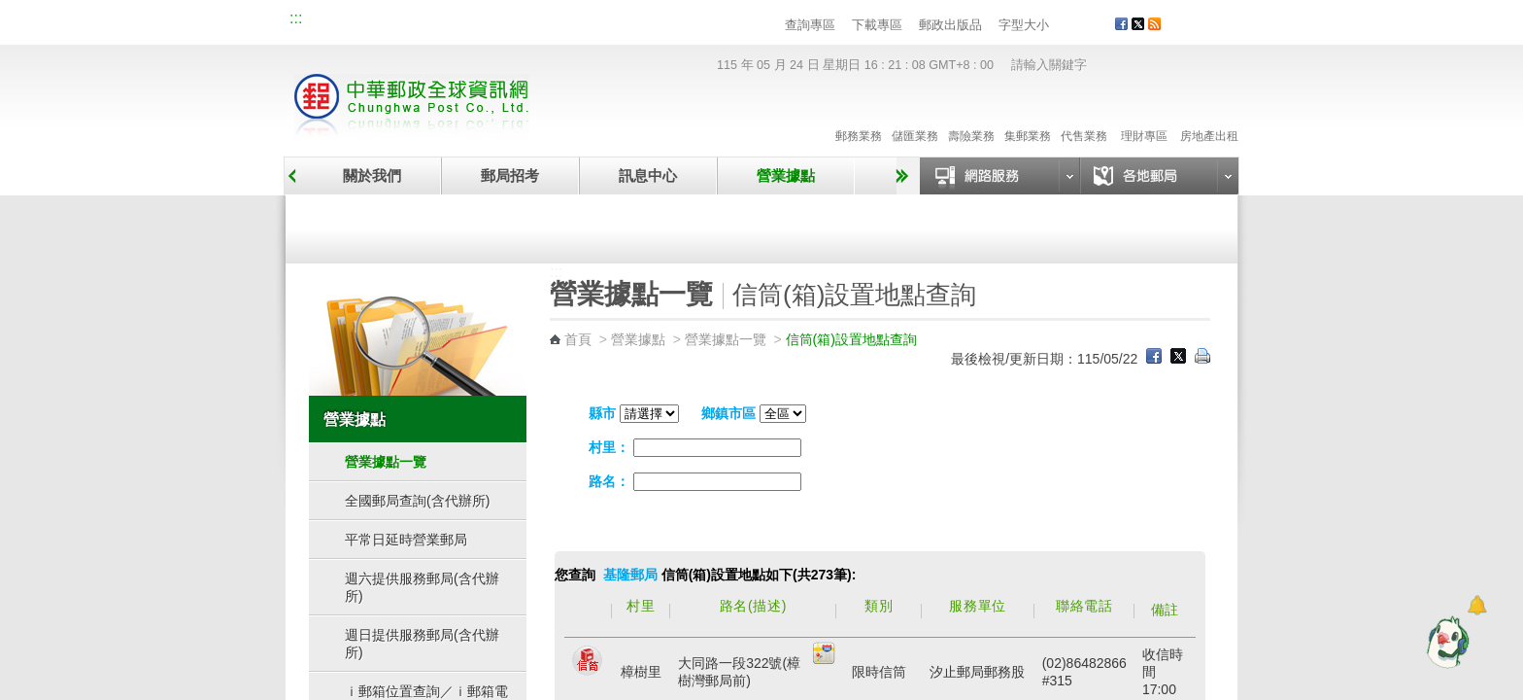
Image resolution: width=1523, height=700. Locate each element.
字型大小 (1023, 25)
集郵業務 (1027, 115)
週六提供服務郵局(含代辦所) (422, 587)
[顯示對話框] (1477, 605)
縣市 (602, 413)
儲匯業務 (915, 115)
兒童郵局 (527, 21)
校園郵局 (462, 21)
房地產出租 (1209, 115)
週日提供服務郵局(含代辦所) (422, 643)
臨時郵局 (652, 225)
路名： (609, 481)
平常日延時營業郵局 (406, 539)
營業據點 (786, 175)
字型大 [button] (1098, 25)
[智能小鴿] (1445, 641)
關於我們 (372, 175)
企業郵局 (397, 21)
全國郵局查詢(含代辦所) (417, 500)
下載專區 (877, 25)
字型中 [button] (1079, 25)
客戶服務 (1209, 31)
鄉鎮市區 (728, 413)
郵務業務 (858, 115)
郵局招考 (510, 175)
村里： (609, 447)
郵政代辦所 (1128, 225)
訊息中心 (648, 175)
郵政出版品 (950, 25)
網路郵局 (592, 21)
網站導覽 (332, 21)
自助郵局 (890, 225)
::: (295, 18)
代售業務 (1084, 115)
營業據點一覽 (414, 225)
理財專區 (1143, 115)
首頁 (578, 339)
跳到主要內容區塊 (10, 10)
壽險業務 (971, 115)
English (659, 21)
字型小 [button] (1061, 25)
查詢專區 (810, 25)
